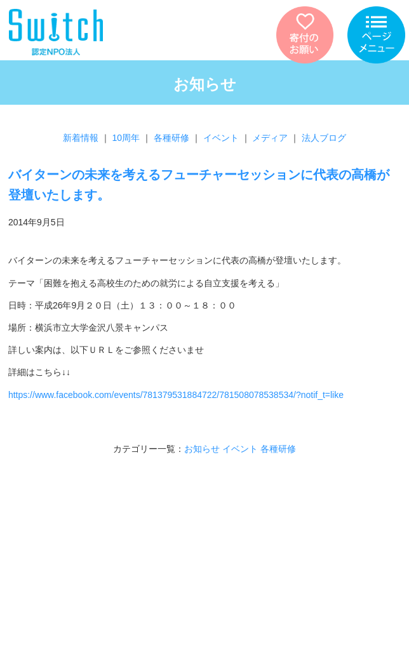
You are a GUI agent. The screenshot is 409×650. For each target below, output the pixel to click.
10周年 (126, 138)
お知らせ (202, 449)
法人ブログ (324, 138)
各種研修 (171, 138)
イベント (221, 138)
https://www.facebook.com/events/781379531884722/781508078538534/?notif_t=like (176, 395)
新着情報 (80, 138)
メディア (270, 138)
